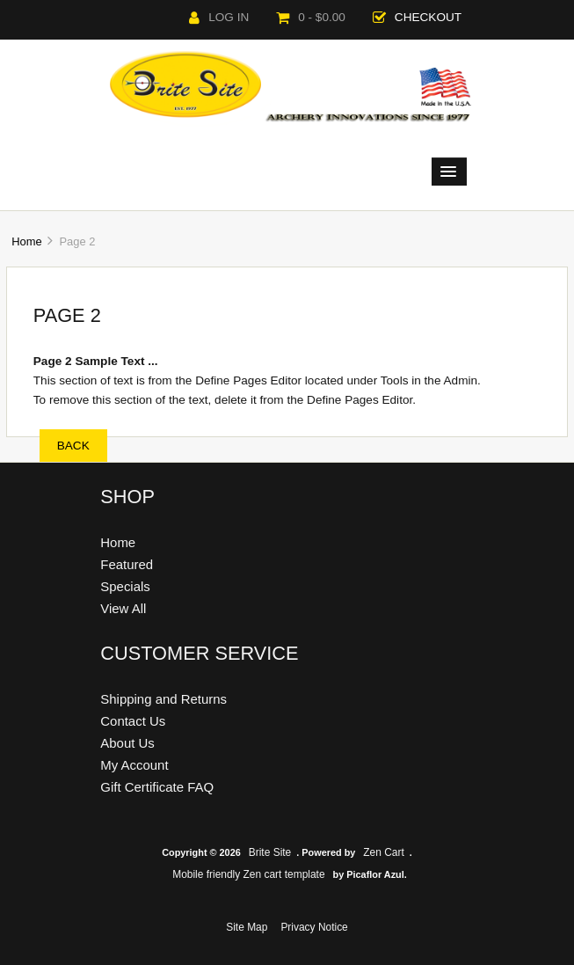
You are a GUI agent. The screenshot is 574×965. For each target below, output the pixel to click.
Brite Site (270, 852)
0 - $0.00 (310, 17)
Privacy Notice (313, 927)
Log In (219, 17)
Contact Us (132, 720)
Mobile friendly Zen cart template (248, 874)
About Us (127, 742)
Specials (125, 586)
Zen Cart (383, 852)
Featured (126, 564)
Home (26, 241)
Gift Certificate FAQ (157, 786)
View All (123, 608)
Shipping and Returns (163, 698)
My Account (134, 764)
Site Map (246, 927)
